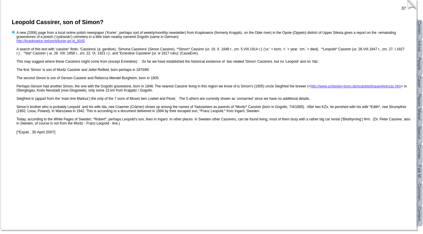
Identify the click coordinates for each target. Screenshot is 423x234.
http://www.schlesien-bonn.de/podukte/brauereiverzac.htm (355, 86)
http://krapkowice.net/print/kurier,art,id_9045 (50, 41)
